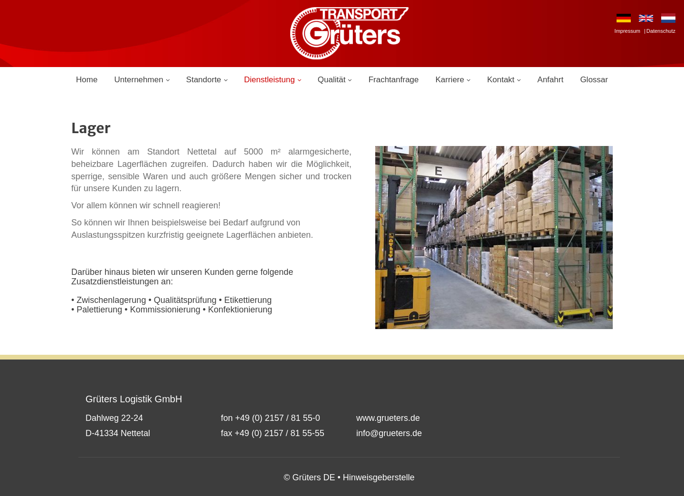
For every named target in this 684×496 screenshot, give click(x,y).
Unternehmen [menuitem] (138, 79)
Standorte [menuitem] (203, 79)
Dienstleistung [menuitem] (269, 79)
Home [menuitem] (86, 79)
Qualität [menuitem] (332, 79)
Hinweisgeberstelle (379, 477)
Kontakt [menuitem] (500, 79)
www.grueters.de (388, 418)
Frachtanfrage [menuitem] (394, 79)
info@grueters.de (389, 433)
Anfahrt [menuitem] (550, 79)
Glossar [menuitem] (594, 79)
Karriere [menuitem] (450, 79)
